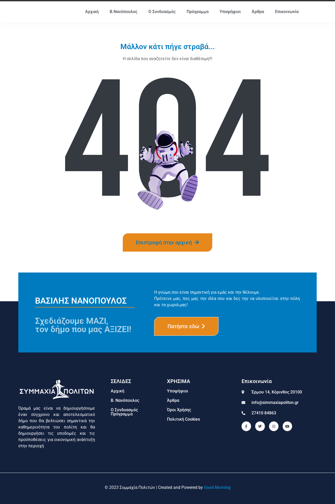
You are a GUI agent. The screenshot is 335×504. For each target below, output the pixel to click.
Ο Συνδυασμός (162, 11)
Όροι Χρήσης (179, 409)
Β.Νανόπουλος (123, 11)
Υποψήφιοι (230, 11)
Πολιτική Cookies (183, 419)
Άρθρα (258, 11)
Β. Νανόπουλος (125, 400)
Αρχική (92, 11)
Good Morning (217, 487)
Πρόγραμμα (198, 11)
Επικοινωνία (287, 11)
